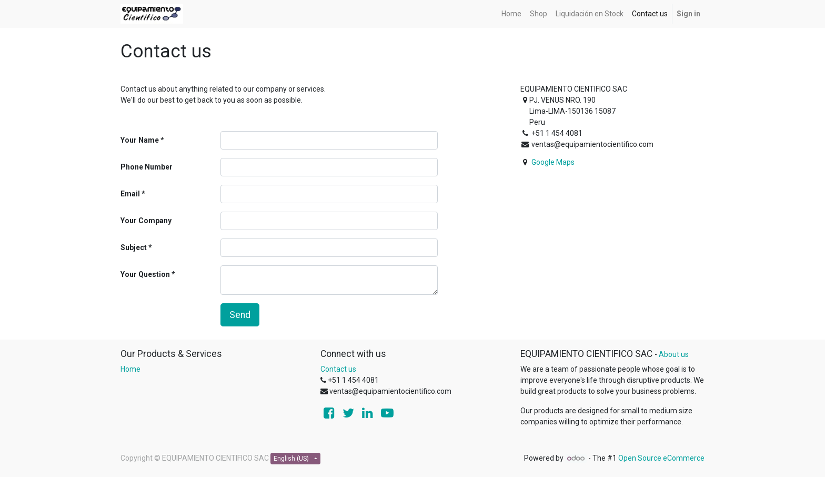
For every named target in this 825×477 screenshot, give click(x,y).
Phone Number (146, 167)
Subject (133, 247)
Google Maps (553, 162)
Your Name (139, 140)
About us (674, 354)
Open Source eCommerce (661, 458)
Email (130, 194)
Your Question (145, 274)
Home (130, 369)
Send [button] (239, 315)
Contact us (338, 369)
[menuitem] (511, 14)
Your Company (146, 220)
